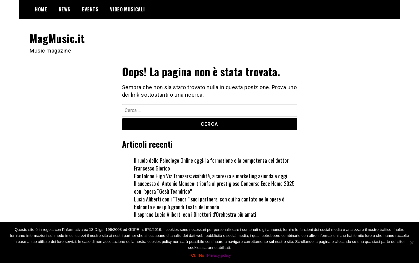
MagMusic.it (57, 38)
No (201, 255)
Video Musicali (127, 9)
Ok (193, 255)
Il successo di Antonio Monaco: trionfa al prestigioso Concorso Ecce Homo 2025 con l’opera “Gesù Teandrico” (214, 187)
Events (90, 9)
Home (41, 9)
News (64, 9)
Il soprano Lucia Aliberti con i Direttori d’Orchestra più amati (195, 214)
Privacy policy (219, 255)
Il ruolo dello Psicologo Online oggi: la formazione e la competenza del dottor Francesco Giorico (211, 164)
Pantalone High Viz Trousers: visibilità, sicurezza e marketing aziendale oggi (210, 176)
